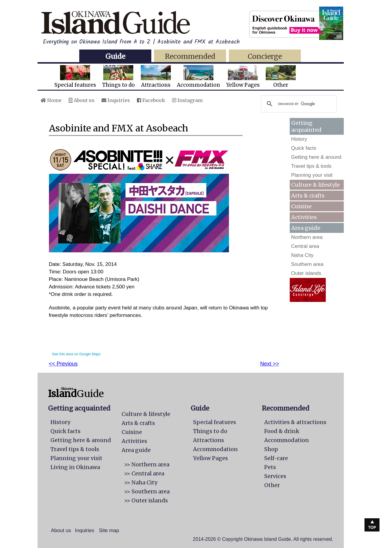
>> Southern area (147, 491)
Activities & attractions (295, 422)
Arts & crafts (308, 195)
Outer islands (306, 273)
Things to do (118, 76)
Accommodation (198, 76)
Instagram (187, 100)
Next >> (269, 364)
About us (81, 100)
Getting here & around (316, 157)
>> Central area (144, 473)
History (299, 139)
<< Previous (63, 364)
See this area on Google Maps (76, 354)
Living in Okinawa (75, 467)
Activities (304, 217)
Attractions (156, 76)
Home (51, 100)
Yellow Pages (243, 76)
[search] (298, 103)
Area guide (136, 450)
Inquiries (115, 100)
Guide (115, 56)
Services (275, 476)
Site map (109, 530)
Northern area (307, 237)
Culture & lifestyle (315, 184)
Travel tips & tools (311, 166)
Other (281, 76)
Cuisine (301, 206)
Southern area (307, 264)
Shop (271, 449)
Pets (270, 467)
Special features (75, 76)
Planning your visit (312, 175)
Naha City (302, 255)
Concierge (265, 56)
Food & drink (281, 431)
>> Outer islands (146, 500)
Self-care (276, 458)
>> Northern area (146, 464)
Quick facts (303, 148)
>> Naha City (140, 482)
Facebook (151, 100)
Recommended (190, 56)
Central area (305, 246)
